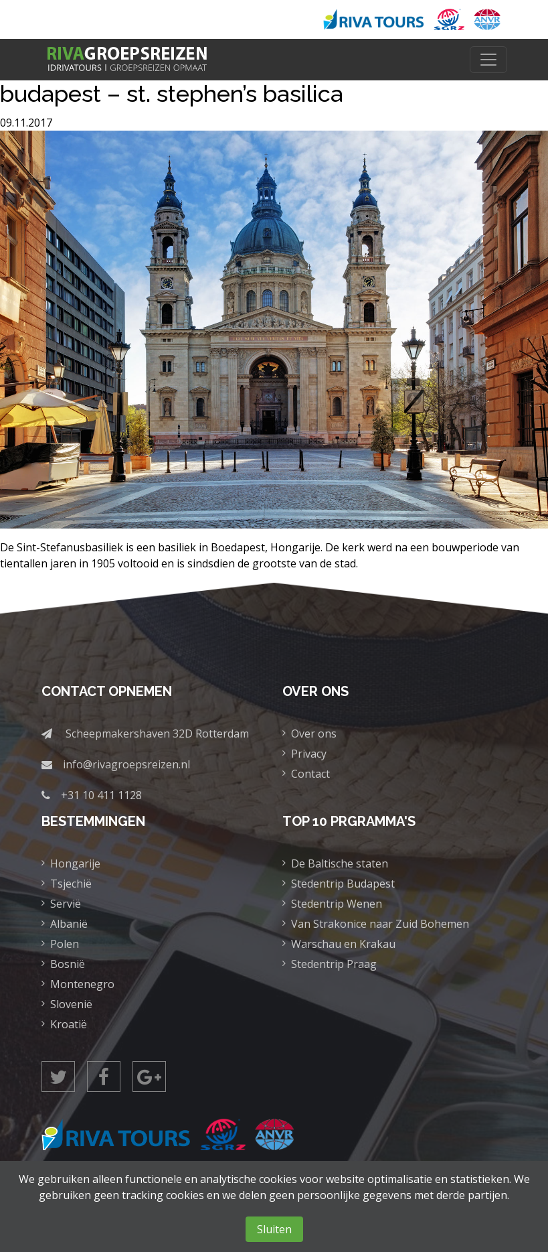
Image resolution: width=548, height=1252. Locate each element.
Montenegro (82, 984)
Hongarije (75, 863)
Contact (310, 773)
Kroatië (68, 1024)
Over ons (314, 733)
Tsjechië (71, 883)
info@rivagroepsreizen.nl (126, 764)
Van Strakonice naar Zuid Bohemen (380, 923)
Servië (65, 903)
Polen (64, 943)
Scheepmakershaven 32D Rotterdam (157, 733)
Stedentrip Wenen (336, 903)
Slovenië (71, 1004)
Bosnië (67, 964)
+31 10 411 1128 (101, 795)
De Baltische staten (339, 863)
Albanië (69, 923)
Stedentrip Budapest (343, 883)
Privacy (309, 753)
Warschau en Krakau (343, 943)
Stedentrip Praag (334, 964)
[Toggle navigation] (488, 59)
